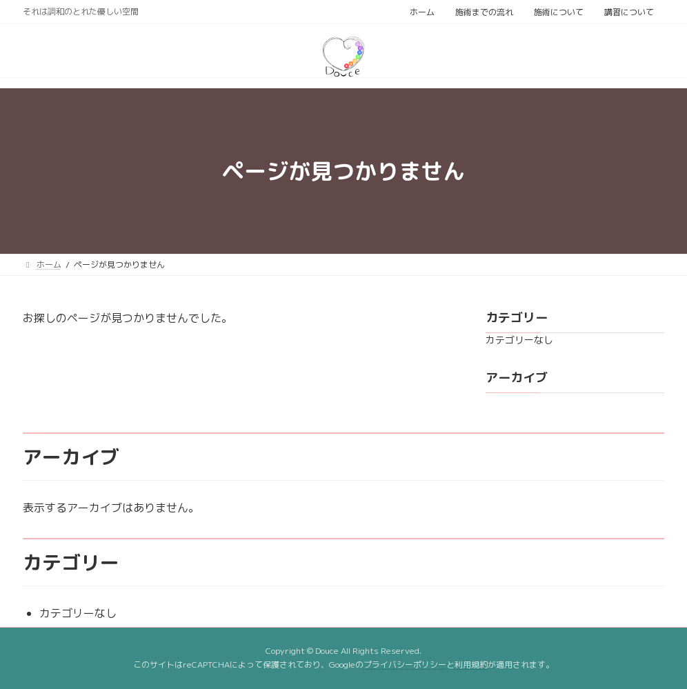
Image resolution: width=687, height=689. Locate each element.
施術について (559, 12)
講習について (629, 12)
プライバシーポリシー (405, 665)
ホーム (422, 12)
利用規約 (471, 665)
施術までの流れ (484, 12)
